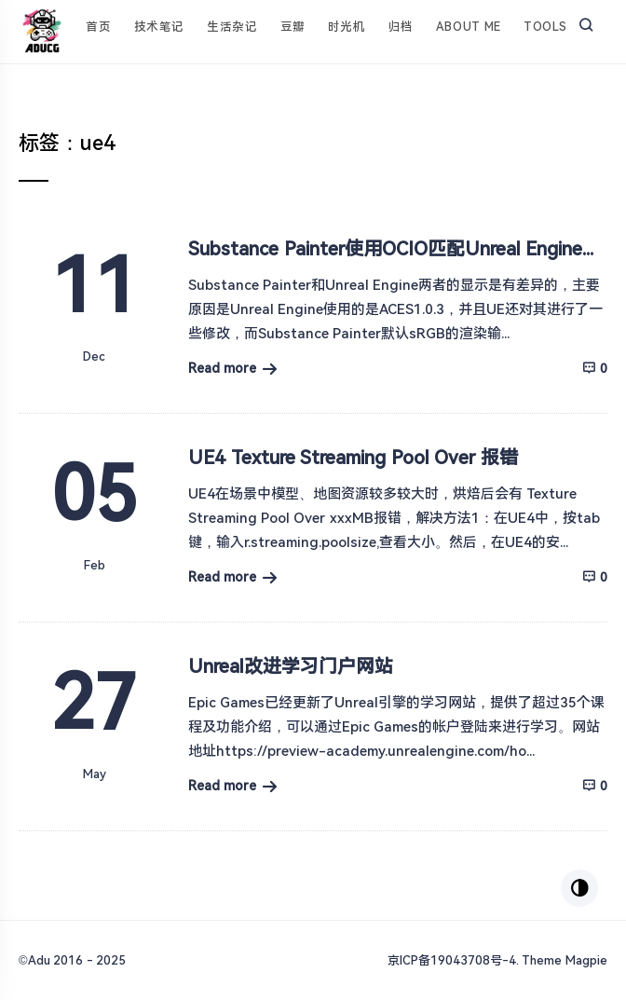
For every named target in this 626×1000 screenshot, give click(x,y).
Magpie (586, 960)
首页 (98, 27)
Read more (222, 368)
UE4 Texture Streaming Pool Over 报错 (353, 457)
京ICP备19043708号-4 (452, 960)
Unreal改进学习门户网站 (290, 666)
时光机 (347, 27)
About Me (468, 27)
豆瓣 (293, 27)
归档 (401, 27)
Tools (545, 27)
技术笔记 (159, 27)
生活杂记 (232, 27)
